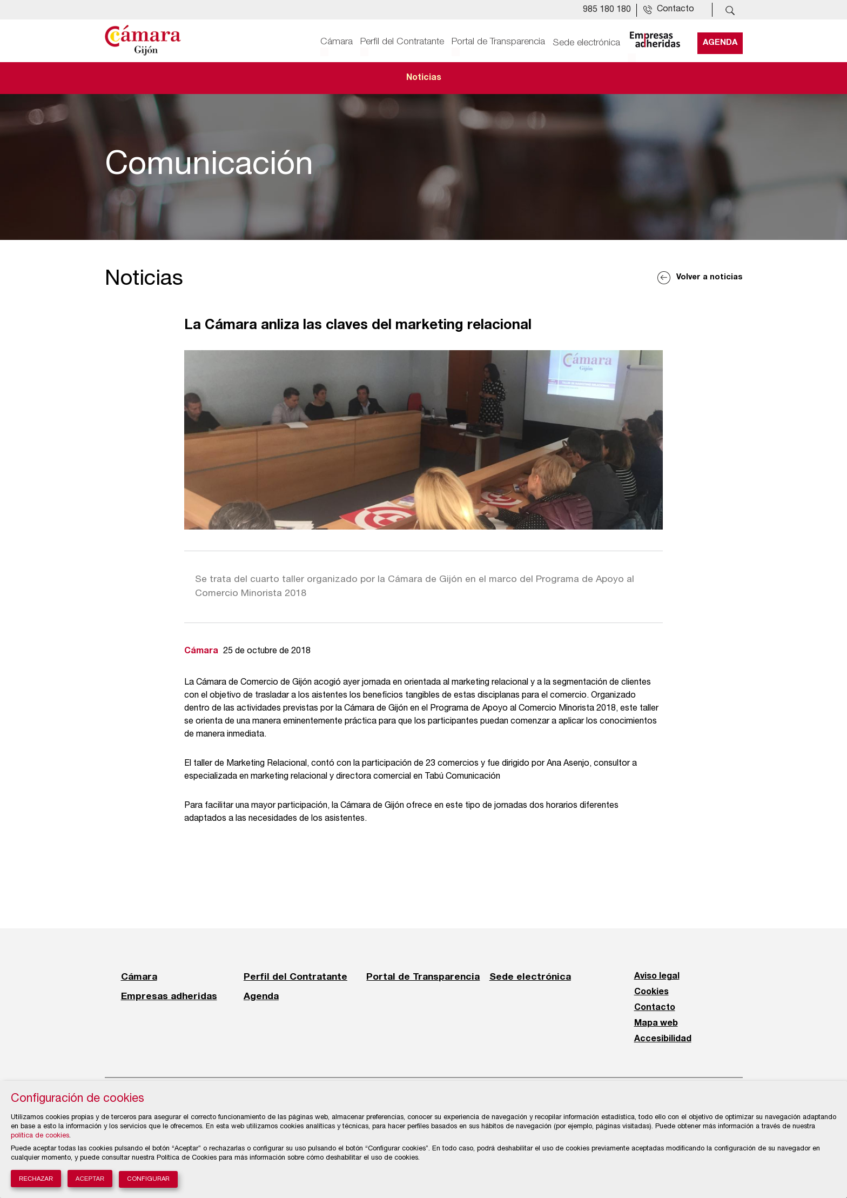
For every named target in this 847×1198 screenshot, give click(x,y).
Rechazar (36, 1178)
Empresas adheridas (169, 996)
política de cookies (40, 1136)
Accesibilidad (662, 1039)
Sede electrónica (586, 41)
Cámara (336, 41)
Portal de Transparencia (498, 41)
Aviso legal (657, 976)
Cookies (651, 992)
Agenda (720, 41)
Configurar (148, 1179)
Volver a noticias (709, 277)
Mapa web (656, 1023)
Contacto (654, 1008)
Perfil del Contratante (402, 41)
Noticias (423, 78)
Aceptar (90, 1178)
